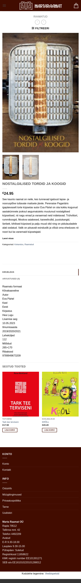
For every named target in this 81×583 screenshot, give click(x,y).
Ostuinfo (7, 488)
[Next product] (37, 22)
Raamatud (40, 16)
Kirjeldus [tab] (8, 272)
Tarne (5, 506)
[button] (4, 5)
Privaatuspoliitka (11, 500)
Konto (5, 463)
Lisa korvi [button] (10, 430)
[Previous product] (43, 22)
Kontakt (6, 469)
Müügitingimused (11, 494)
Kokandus (18, 244)
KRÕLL (45, 422)
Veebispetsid (52, 573)
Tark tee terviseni (10, 422)
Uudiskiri (7, 513)
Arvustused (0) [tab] (11, 279)
